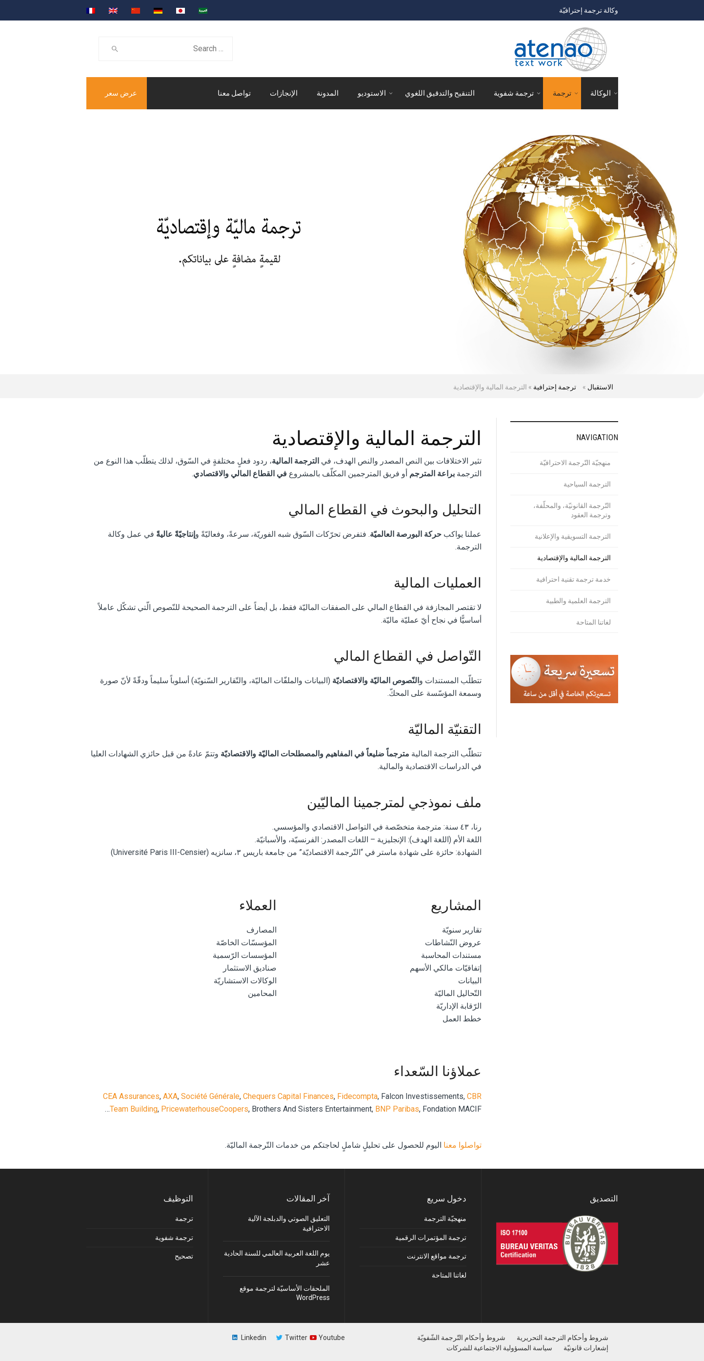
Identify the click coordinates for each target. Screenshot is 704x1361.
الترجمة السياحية (587, 484)
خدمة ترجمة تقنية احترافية (573, 579)
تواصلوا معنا (462, 1145)
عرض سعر (121, 93)
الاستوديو (372, 93)
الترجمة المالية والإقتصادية (574, 558)
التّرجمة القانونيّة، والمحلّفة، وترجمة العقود (572, 510)
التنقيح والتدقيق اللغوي (440, 93)
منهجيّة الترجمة (445, 1218)
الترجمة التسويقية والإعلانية (573, 536)
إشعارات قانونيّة (585, 1348)
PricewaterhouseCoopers (204, 1109)
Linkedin (253, 1337)
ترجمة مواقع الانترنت (436, 1256)
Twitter (296, 1337)
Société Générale (210, 1096)
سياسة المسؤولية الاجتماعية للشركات (499, 1348)
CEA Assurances (131, 1096)
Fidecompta (357, 1096)
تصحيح (184, 1256)
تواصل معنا (234, 93)
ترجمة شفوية (514, 93)
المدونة (328, 93)
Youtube (332, 1337)
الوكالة (600, 93)
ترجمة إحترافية (554, 387)
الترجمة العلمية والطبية (578, 601)
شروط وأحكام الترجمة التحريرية (562, 1337)
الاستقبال (600, 387)
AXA (170, 1096)
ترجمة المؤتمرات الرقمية (430, 1237)
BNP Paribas (397, 1109)
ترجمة (562, 93)
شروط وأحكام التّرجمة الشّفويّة (461, 1337)
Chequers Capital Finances (288, 1096)
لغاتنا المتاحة (593, 622)
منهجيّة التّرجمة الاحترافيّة (575, 463)
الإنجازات (284, 93)
